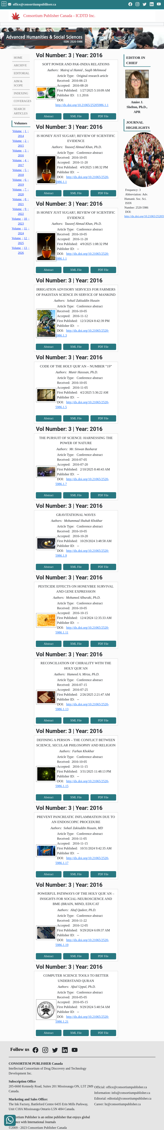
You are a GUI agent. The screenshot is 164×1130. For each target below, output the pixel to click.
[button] (4, 4)
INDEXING (21, 93)
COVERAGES (22, 101)
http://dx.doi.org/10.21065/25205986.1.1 (82, 105)
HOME (18, 57)
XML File (76, 116)
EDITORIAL (21, 73)
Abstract (48, 116)
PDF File (103, 116)
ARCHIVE (20, 65)
